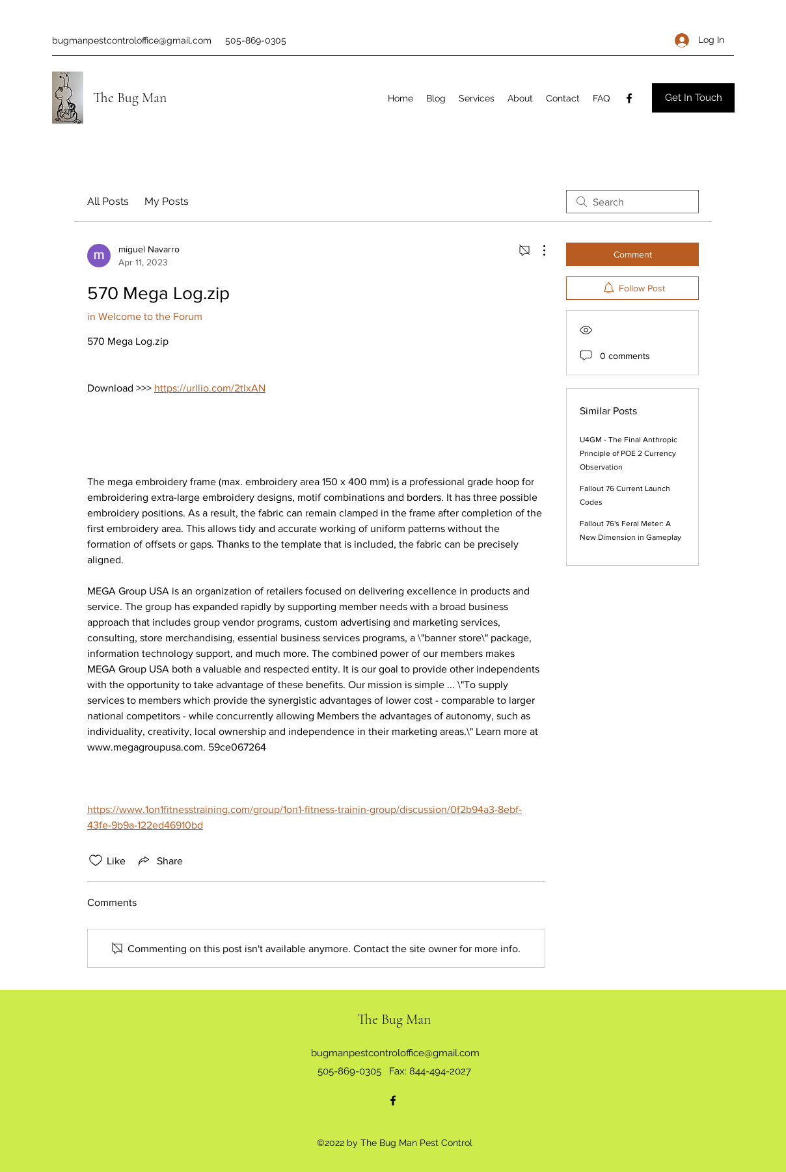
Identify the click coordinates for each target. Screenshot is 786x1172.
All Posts (108, 201)
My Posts (166, 201)
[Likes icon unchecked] (95, 860)
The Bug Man (130, 97)
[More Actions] (537, 250)
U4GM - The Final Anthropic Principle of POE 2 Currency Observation (628, 453)
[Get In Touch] (693, 98)
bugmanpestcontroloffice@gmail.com (131, 40)
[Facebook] (629, 98)
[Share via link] (159, 860)
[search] (632, 201)
